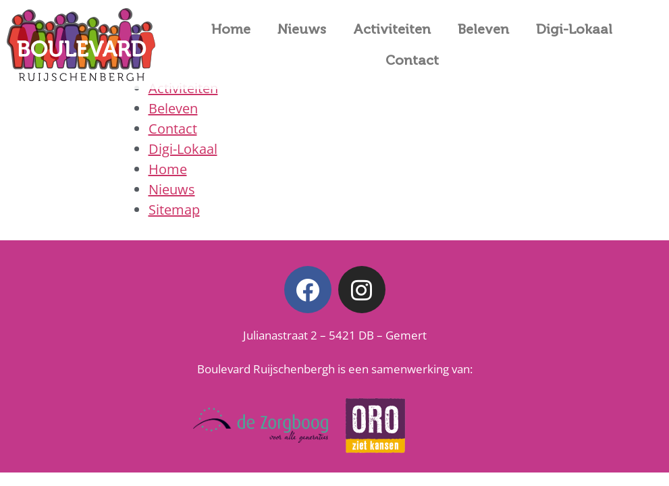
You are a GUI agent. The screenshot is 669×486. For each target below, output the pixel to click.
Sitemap (174, 209)
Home (230, 29)
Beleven (483, 29)
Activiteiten (392, 29)
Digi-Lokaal (574, 29)
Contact (412, 60)
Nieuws (301, 29)
